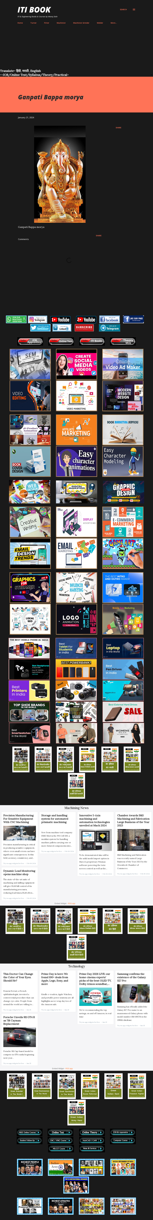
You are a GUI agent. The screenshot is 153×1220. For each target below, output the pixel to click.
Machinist (61, 23)
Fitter (46, 23)
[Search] (123, 9)
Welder (100, 23)
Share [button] (118, 127)
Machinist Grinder (81, 23)
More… (114, 23)
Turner (33, 23)
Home (20, 23)
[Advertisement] (76, 49)
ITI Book (34, 9)
